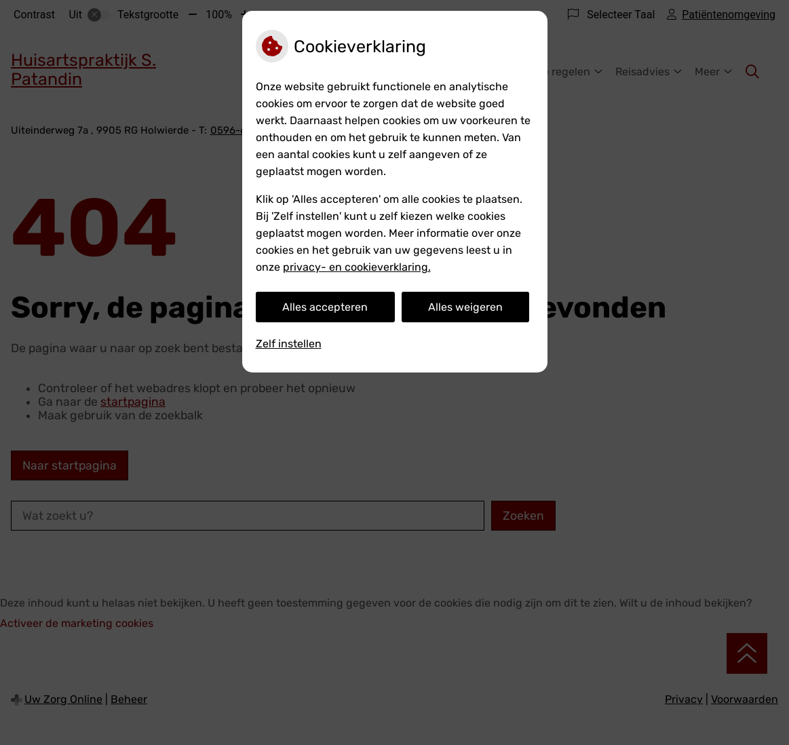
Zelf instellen (289, 343)
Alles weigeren (465, 307)
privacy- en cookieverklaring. (357, 267)
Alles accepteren (325, 307)
